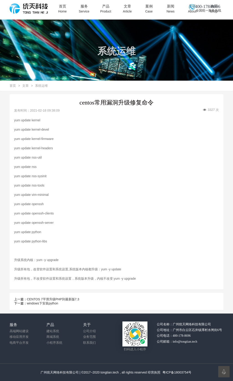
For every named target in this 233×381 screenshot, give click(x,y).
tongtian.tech (110, 372)
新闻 (170, 8)
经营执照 (154, 372)
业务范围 (89, 337)
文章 (127, 8)
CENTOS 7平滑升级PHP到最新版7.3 (53, 299)
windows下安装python (42, 303)
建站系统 (52, 331)
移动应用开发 (19, 337)
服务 (84, 8)
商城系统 (52, 337)
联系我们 (89, 342)
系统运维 (41, 85)
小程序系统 (54, 342)
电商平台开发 (19, 342)
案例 (149, 8)
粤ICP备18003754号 (177, 372)
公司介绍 (89, 331)
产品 (105, 8)
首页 (62, 8)
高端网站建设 (19, 331)
